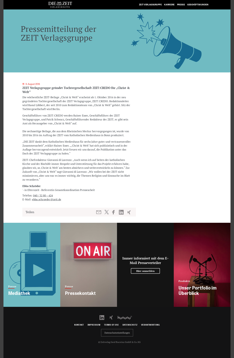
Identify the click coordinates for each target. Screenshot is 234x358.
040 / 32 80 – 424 (43, 195)
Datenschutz (130, 325)
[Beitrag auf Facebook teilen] (115, 212)
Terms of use (111, 325)
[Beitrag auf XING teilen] (129, 212)
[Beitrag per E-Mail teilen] (99, 212)
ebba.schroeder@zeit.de (46, 199)
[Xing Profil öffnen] (113, 317)
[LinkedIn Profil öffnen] (103, 317)
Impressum (94, 325)
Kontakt (79, 325)
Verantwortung (150, 325)
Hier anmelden (145, 271)
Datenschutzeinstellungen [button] (117, 332)
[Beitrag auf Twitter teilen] (106, 212)
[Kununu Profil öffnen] (126, 317)
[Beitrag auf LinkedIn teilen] (121, 212)
